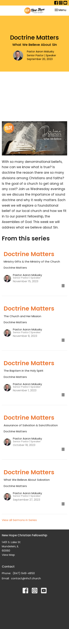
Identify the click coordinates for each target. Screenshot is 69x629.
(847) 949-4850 (24, 573)
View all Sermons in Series (19, 520)
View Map (8, 555)
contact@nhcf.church (26, 578)
